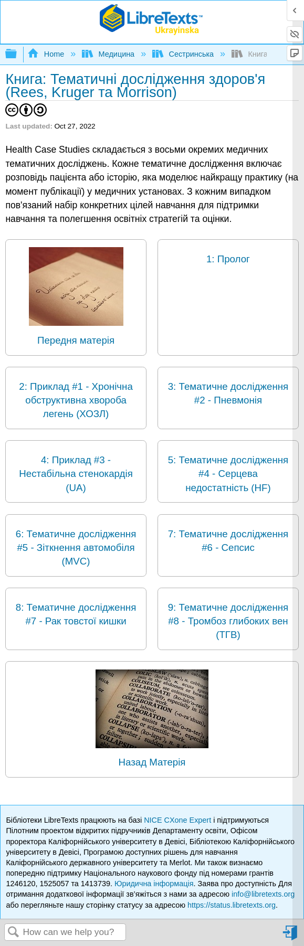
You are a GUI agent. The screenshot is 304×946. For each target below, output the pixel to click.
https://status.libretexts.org (231, 905)
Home (46, 54)
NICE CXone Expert (178, 820)
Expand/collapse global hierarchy (18, 54)
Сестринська (184, 54)
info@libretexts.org (263, 894)
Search (13, 932)
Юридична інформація (154, 883)
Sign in (291, 937)
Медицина (109, 54)
